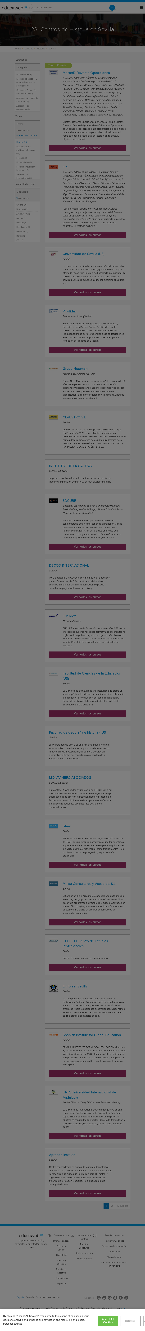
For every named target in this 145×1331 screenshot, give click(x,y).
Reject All (130, 1320)
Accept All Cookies (108, 1321)
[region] (72, 1320)
